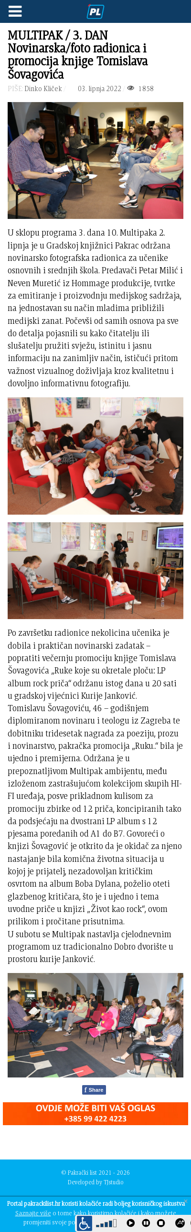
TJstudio (114, 1182)
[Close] (185, 1201)
